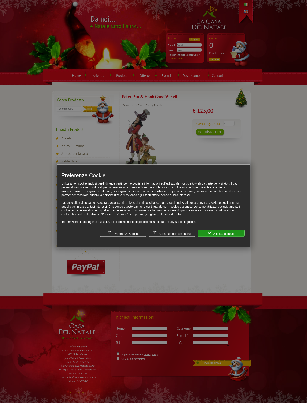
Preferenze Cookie (123, 233)
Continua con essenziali (172, 233)
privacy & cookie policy (180, 221)
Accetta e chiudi (221, 233)
